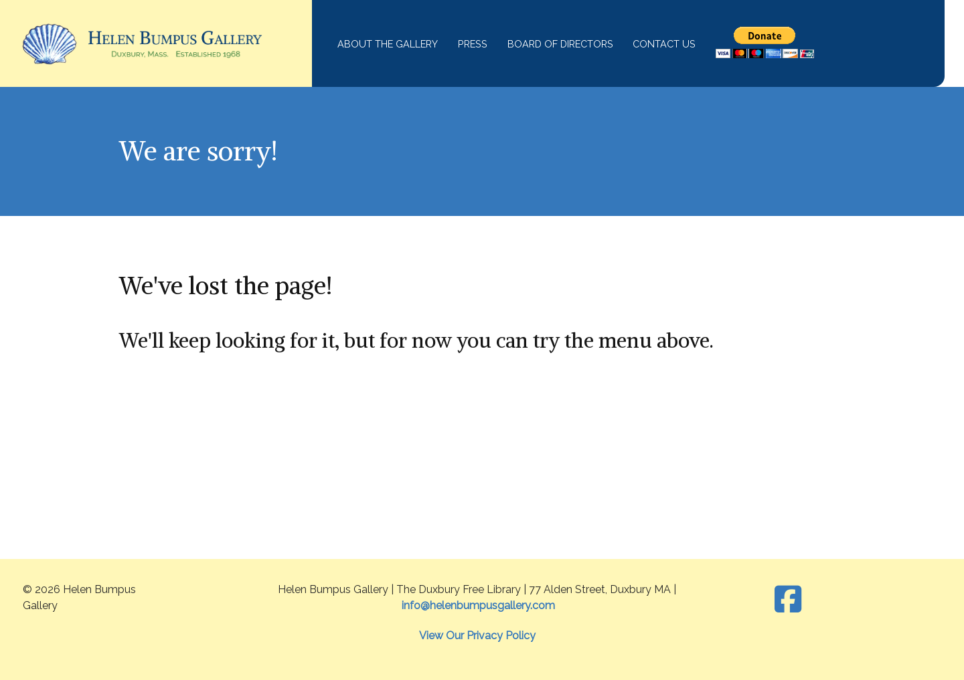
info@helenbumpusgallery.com (478, 605)
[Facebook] (788, 600)
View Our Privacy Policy (477, 635)
